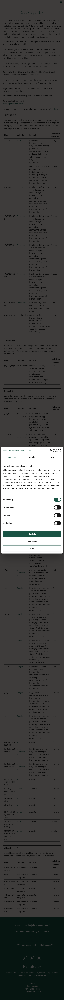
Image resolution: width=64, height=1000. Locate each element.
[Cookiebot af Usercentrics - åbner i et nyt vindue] (50, 450)
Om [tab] (52, 457)
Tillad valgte (32, 541)
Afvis (32, 548)
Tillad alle (32, 534)
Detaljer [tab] (32, 457)
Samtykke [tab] (11, 457)
